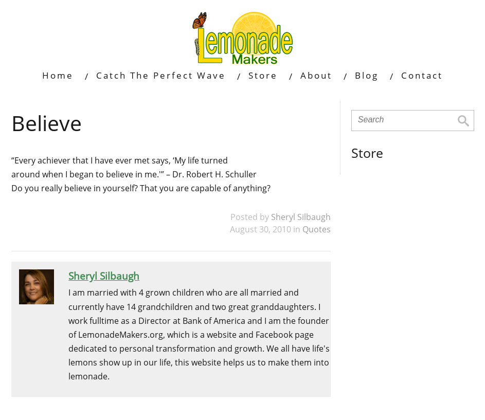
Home (58, 75)
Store (263, 75)
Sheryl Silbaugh (301, 217)
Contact (422, 75)
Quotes (316, 229)
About (316, 75)
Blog (367, 75)
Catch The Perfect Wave (161, 75)
